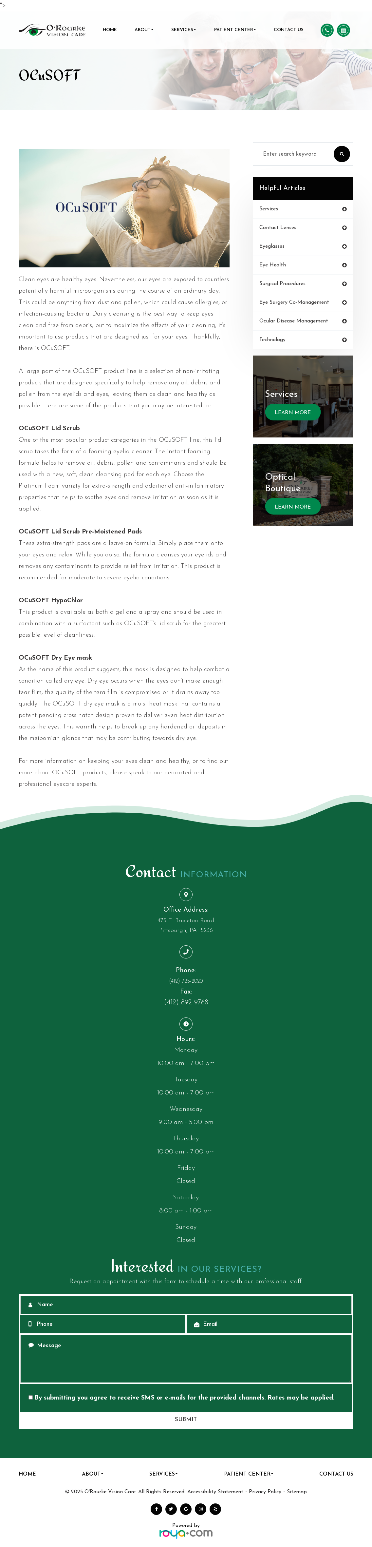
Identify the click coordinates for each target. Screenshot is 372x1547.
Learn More (292, 412)
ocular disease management (293, 320)
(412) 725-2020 (186, 981)
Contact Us (289, 30)
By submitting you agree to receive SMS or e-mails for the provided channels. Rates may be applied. (181, 1398)
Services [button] (183, 30)
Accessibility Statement (215, 1492)
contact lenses (277, 227)
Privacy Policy (265, 1492)
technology (272, 339)
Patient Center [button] (235, 30)
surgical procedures (282, 283)
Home (110, 30)
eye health (272, 264)
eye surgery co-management (294, 302)
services (268, 208)
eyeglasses (271, 246)
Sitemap (297, 1492)
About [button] (144, 30)
